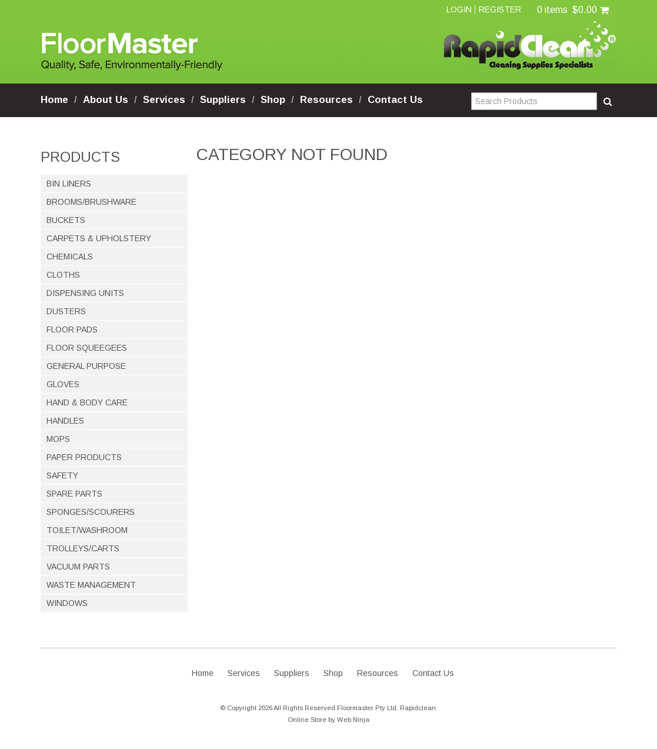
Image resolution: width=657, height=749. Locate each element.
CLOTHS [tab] (63, 274)
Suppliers (223, 99)
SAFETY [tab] (62, 475)
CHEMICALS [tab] (69, 256)
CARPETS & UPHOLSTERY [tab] (98, 238)
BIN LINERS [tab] (68, 183)
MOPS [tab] (58, 439)
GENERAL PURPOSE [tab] (86, 366)
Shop (273, 99)
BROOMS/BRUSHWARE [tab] (91, 202)
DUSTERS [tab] (66, 311)
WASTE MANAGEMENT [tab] (91, 585)
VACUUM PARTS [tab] (78, 566)
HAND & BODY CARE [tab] (87, 402)
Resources (326, 99)
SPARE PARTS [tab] (74, 493)
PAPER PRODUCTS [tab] (84, 457)
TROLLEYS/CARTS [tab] (82, 548)
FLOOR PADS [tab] (72, 329)
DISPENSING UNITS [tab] (85, 293)
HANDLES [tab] (65, 420)
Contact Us (395, 99)
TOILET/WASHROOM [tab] (87, 530)
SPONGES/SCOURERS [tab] (90, 512)
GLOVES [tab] (62, 384)
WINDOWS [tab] (67, 603)
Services (164, 99)
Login (459, 9)
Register (500, 9)
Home (54, 99)
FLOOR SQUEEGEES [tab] (86, 347)
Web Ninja (353, 719)
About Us (105, 99)
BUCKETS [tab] (65, 220)
